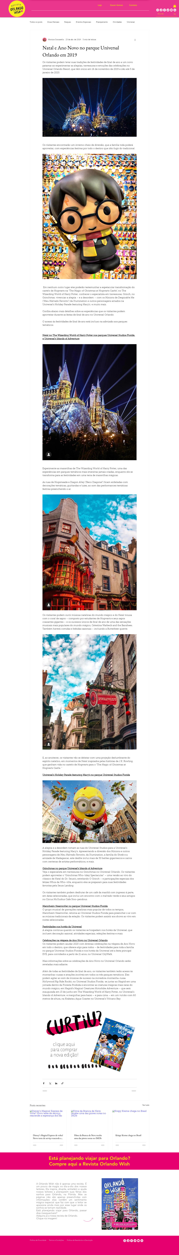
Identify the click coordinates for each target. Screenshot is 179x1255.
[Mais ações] (135, 39)
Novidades (117, 22)
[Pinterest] (164, 10)
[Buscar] (163, 13)
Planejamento (102, 22)
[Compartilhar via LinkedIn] (56, 1083)
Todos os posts (36, 22)
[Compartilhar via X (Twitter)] (50, 1083)
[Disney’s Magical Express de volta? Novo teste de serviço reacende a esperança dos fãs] (48, 1120)
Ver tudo (145, 1105)
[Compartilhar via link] (62, 1083)
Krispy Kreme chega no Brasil (128, 1135)
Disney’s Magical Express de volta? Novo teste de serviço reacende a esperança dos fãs (48, 1137)
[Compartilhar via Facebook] (43, 1083)
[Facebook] (161, 10)
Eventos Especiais (83, 22)
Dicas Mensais (53, 22)
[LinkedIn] (174, 10)
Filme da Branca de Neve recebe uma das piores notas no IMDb (88, 1137)
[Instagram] (157, 10)
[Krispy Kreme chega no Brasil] (130, 1120)
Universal (131, 22)
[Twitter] (168, 10)
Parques (67, 22)
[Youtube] (171, 10)
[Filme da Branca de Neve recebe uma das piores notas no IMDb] (89, 1120)
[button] (174, 5)
